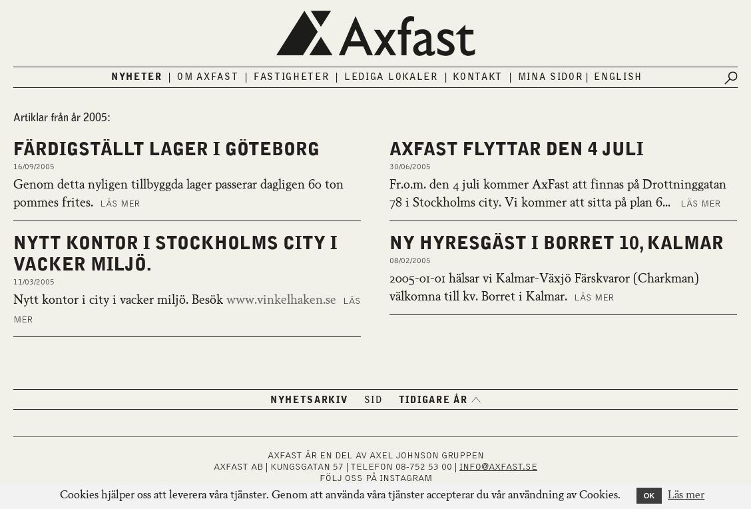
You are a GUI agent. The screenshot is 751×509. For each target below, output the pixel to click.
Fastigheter (292, 77)
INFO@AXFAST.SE (498, 467)
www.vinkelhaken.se (281, 300)
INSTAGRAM (405, 478)
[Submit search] (731, 78)
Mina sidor (550, 77)
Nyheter (136, 77)
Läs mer (120, 204)
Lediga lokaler (391, 77)
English (618, 77)
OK (649, 496)
